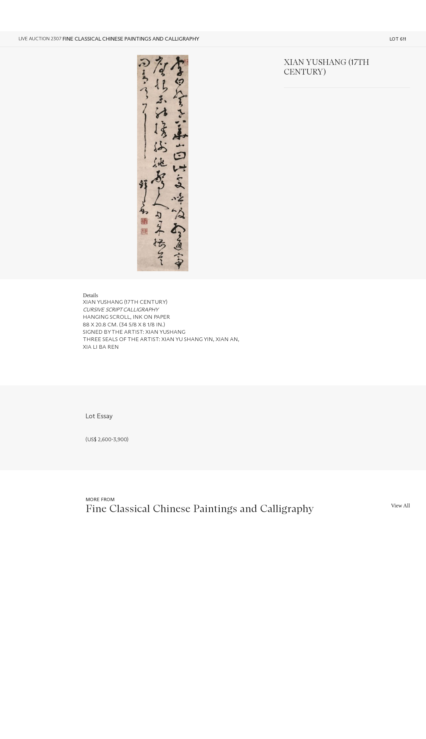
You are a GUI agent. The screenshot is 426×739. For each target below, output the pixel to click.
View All (400, 505)
